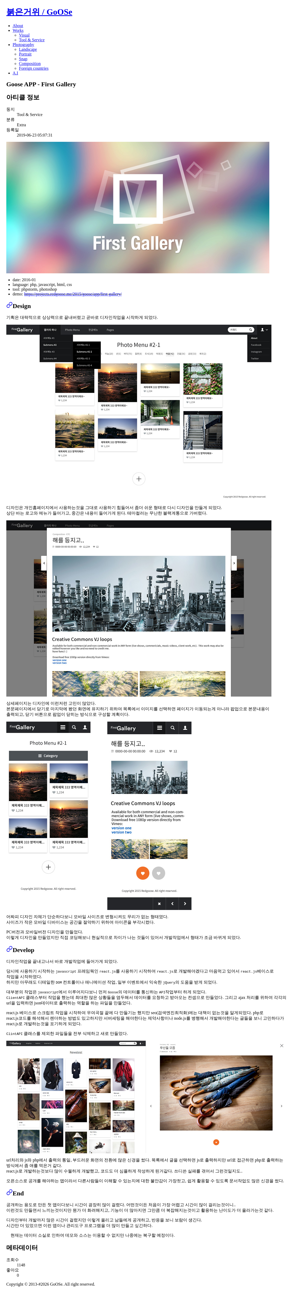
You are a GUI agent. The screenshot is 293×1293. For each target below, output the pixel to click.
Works (18, 30)
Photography (23, 44)
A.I (15, 73)
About (18, 25)
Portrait (25, 54)
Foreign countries (33, 68)
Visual (24, 35)
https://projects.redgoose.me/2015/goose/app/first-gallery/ (73, 294)
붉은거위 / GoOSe (39, 12)
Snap (23, 59)
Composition (30, 63)
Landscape (28, 49)
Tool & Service (32, 40)
